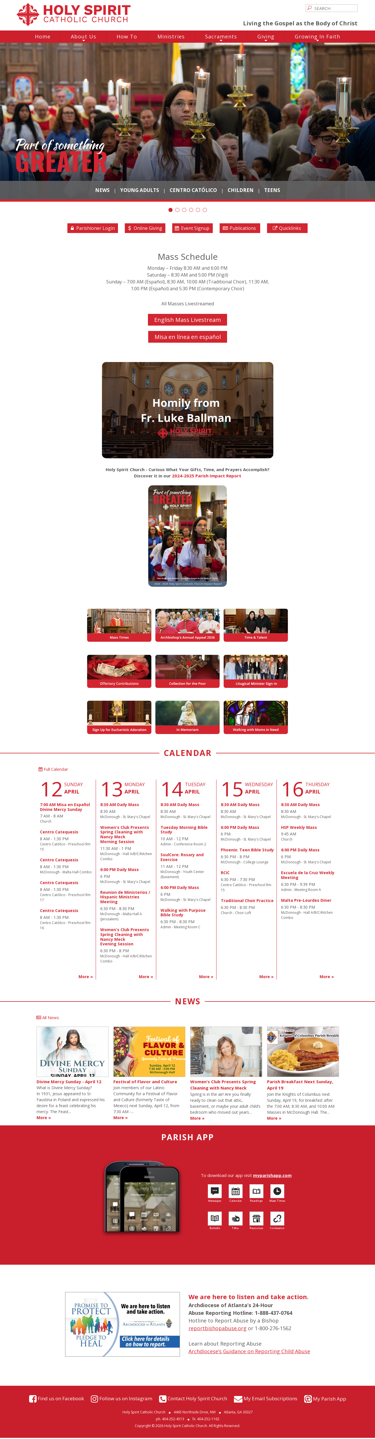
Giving (265, 38)
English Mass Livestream (187, 321)
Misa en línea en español (188, 338)
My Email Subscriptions (270, 1399)
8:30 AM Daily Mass (119, 806)
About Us (83, 38)
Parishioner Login (92, 229)
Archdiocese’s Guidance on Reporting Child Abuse (249, 1352)
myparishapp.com (272, 1176)
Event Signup (192, 229)
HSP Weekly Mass (299, 828)
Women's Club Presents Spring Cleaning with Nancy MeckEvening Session (124, 938)
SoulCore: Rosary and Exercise (182, 859)
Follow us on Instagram (125, 1399)
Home (43, 36)
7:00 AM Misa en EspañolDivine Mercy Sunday (65, 808)
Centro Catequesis (59, 833)
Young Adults (139, 190)
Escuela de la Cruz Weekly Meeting (307, 877)
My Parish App (329, 1400)
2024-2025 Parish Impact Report (206, 477)
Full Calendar (53, 770)
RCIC (225, 874)
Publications (239, 229)
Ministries (171, 36)
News (102, 190)
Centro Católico (193, 190)
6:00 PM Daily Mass (119, 870)
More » (86, 978)
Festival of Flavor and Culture (145, 1083)
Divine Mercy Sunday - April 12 (69, 1083)
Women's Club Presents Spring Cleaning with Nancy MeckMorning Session (124, 835)
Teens (272, 190)
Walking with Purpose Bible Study (183, 914)
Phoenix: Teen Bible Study (247, 851)
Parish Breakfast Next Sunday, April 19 (300, 1086)
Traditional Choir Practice (247, 902)
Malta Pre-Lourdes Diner (306, 901)
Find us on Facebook (61, 1399)
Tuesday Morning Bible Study (184, 831)
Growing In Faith (317, 38)
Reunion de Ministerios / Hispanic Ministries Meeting (125, 898)
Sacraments (221, 38)
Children (241, 190)
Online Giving (144, 229)
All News (47, 1019)
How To (127, 36)
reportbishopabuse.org (217, 1329)
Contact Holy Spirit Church (197, 1399)
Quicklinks (286, 229)
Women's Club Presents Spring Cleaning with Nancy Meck (223, 1086)
